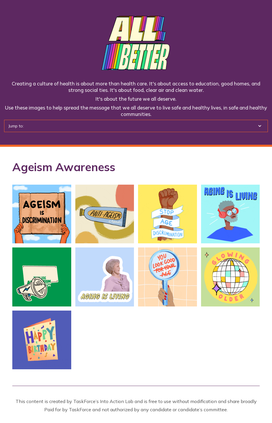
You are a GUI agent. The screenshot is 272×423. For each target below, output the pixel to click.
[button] (136, 126)
